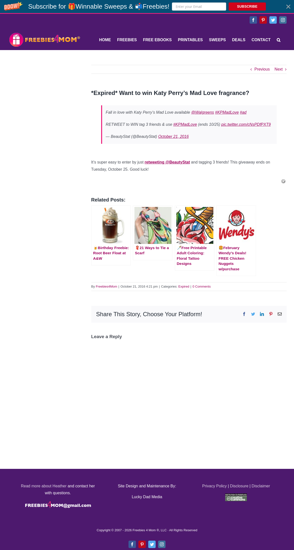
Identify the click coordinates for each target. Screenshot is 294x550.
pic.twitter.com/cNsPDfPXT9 (246, 124)
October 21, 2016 (173, 136)
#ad (243, 112)
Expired (183, 286)
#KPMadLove (227, 112)
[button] (147, 6)
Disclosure (239, 486)
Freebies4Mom (106, 286)
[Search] (278, 40)
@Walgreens (202, 112)
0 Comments (202, 286)
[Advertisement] (44, 96)
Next (279, 69)
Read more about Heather (44, 486)
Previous (262, 69)
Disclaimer (261, 486)
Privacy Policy (214, 486)
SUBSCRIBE (247, 6)
